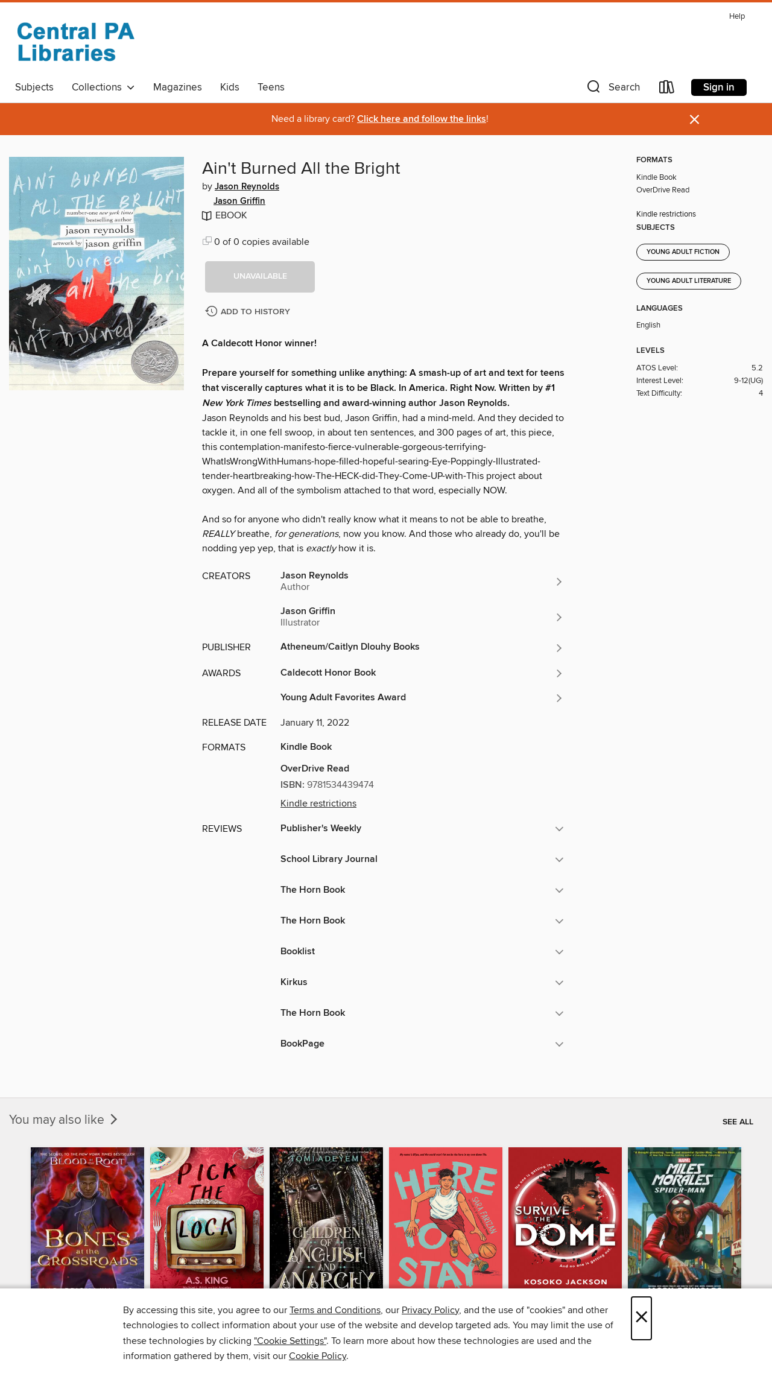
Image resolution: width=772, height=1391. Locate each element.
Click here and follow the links (421, 119)
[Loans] (667, 89)
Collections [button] (103, 87)
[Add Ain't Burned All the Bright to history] (249, 312)
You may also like (64, 1120)
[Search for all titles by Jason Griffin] (422, 617)
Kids (229, 87)
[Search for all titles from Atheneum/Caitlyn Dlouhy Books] (422, 647)
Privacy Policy (430, 1310)
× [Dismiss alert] (694, 119)
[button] (612, 89)
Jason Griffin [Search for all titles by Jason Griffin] (239, 201)
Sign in (719, 87)
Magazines (177, 87)
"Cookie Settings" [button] (290, 1341)
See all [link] (738, 1122)
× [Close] (641, 1318)
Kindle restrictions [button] (318, 803)
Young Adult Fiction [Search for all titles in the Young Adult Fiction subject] (683, 252)
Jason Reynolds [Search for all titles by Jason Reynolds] (247, 187)
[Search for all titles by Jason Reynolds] (422, 581)
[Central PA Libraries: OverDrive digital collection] (75, 41)
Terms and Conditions (335, 1310)
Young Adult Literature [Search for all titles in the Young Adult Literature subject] (689, 281)
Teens (271, 87)
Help (737, 16)
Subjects (34, 87)
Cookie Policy (317, 1356)
